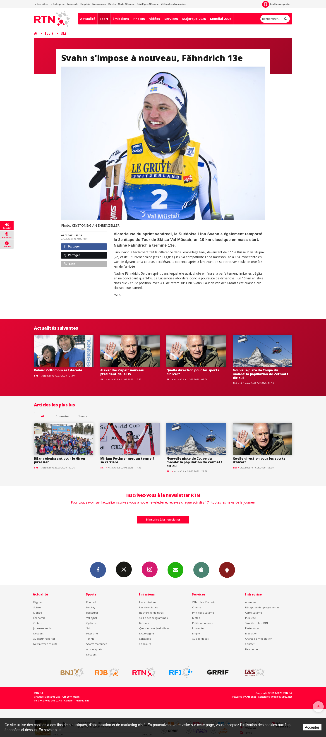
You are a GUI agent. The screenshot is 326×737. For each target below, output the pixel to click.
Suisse (37, 607)
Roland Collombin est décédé (58, 370)
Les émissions (147, 602)
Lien (69, 264)
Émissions (121, 19)
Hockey (90, 607)
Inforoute (72, 4)
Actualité (87, 19)
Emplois (85, 4)
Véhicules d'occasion (173, 4)
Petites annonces (202, 623)
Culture (37, 623)
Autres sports (94, 649)
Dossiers (38, 633)
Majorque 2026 (194, 19)
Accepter (312, 727)
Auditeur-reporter (276, 4)
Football (91, 602)
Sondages (145, 638)
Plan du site (82, 700)
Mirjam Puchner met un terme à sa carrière (127, 460)
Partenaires (252, 628)
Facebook (98, 569)
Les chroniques (148, 607)
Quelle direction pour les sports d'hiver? (192, 372)
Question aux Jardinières (154, 628)
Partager (72, 246)
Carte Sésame (126, 4)
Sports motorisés (96, 643)
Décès (112, 4)
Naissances (99, 4)
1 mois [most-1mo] (82, 416)
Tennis (90, 638)
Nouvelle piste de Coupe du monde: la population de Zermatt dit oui (260, 374)
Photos (139, 19)
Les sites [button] (41, 4)
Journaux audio (42, 628)
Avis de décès (200, 638)
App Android (227, 569)
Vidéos (154, 19)
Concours (145, 643)
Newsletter (251, 649)
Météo (196, 617)
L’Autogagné (146, 633)
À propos (250, 602)
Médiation (251, 633)
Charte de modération (258, 638)
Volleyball (92, 617)
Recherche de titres (151, 612)
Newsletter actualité (45, 643)
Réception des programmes (262, 607)
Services (171, 19)
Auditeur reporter (44, 638)
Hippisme (92, 633)
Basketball (92, 612)
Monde (37, 612)
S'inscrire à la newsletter (163, 519)
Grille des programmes (153, 617)
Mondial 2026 (220, 19)
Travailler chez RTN (256, 623)
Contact (249, 643)
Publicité (250, 617)
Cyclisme (91, 623)
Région (37, 602)
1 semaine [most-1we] (62, 416)
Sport (104, 19)
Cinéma (196, 607)
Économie (39, 617)
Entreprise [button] (57, 4)
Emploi (196, 633)
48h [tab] (43, 416)
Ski (63, 33)
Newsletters (175, 569)
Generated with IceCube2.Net (275, 696)
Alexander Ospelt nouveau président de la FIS (122, 372)
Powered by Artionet (244, 696)
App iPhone (201, 569)
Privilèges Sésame (148, 4)
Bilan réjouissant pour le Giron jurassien (59, 460)
